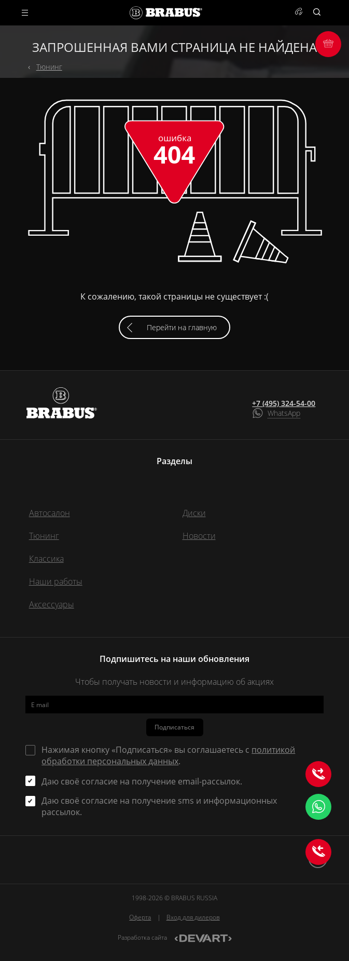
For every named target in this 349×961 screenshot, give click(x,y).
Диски (194, 513)
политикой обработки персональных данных (168, 755)
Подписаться (174, 727)
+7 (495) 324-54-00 (283, 403)
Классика (46, 558)
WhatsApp (284, 413)
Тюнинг (49, 67)
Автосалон (49, 513)
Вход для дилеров (193, 917)
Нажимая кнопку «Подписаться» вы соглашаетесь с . (168, 755)
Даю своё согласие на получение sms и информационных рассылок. (159, 806)
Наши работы (55, 581)
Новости (199, 536)
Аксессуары (51, 604)
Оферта (140, 917)
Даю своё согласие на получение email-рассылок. (141, 781)
